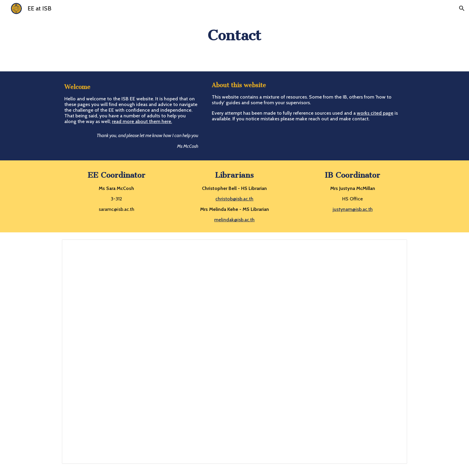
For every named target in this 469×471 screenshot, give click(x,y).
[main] (234, 35)
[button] (462, 8)
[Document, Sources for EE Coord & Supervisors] (234, 352)
